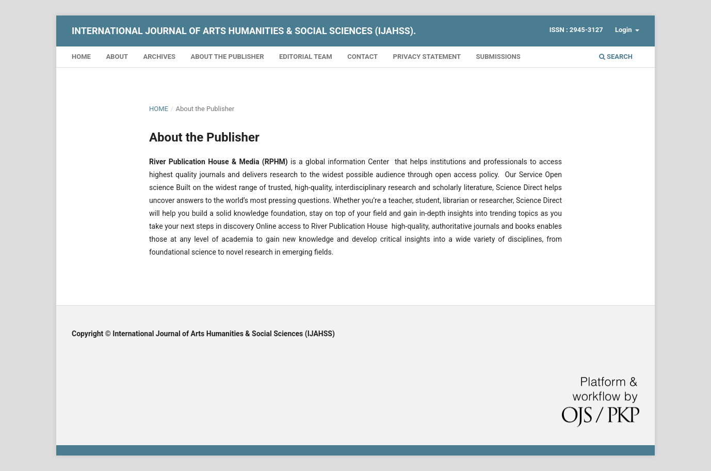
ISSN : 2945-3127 (576, 30)
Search (616, 56)
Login (624, 30)
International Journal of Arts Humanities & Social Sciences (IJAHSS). (244, 30)
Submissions (498, 56)
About (117, 56)
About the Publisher (227, 56)
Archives (159, 56)
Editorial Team (305, 56)
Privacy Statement (427, 56)
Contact (362, 56)
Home (81, 56)
